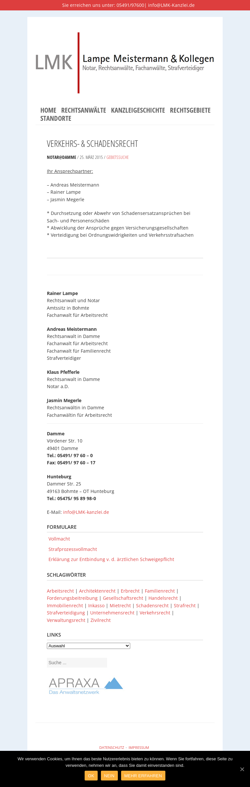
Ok (91, 775)
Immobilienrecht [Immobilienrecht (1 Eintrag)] (65, 605)
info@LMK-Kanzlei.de (171, 5)
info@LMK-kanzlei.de (86, 512)
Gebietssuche (117, 157)
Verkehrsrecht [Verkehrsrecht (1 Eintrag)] (156, 613)
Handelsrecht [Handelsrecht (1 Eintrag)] (163, 598)
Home (48, 110)
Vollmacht (59, 539)
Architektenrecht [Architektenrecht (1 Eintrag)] (98, 591)
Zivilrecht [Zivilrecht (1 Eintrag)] (100, 620)
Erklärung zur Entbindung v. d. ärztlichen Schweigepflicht (111, 559)
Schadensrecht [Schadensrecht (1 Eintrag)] (153, 605)
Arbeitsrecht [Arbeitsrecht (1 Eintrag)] (61, 591)
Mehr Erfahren (143, 775)
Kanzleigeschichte (138, 110)
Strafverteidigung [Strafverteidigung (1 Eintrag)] (66, 613)
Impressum (139, 747)
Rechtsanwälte (83, 110)
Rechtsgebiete (190, 110)
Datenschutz (111, 747)
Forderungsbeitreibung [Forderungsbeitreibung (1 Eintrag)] (73, 598)
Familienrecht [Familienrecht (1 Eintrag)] (160, 591)
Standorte (55, 118)
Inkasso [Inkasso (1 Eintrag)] (97, 605)
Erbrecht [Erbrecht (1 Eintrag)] (131, 591)
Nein (109, 775)
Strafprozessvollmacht (73, 549)
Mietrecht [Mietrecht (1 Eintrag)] (121, 605)
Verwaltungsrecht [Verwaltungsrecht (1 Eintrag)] (67, 620)
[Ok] (242, 769)
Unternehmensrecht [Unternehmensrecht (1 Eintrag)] (113, 613)
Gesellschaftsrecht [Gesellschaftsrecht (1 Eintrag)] (124, 598)
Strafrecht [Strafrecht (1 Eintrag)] (185, 605)
